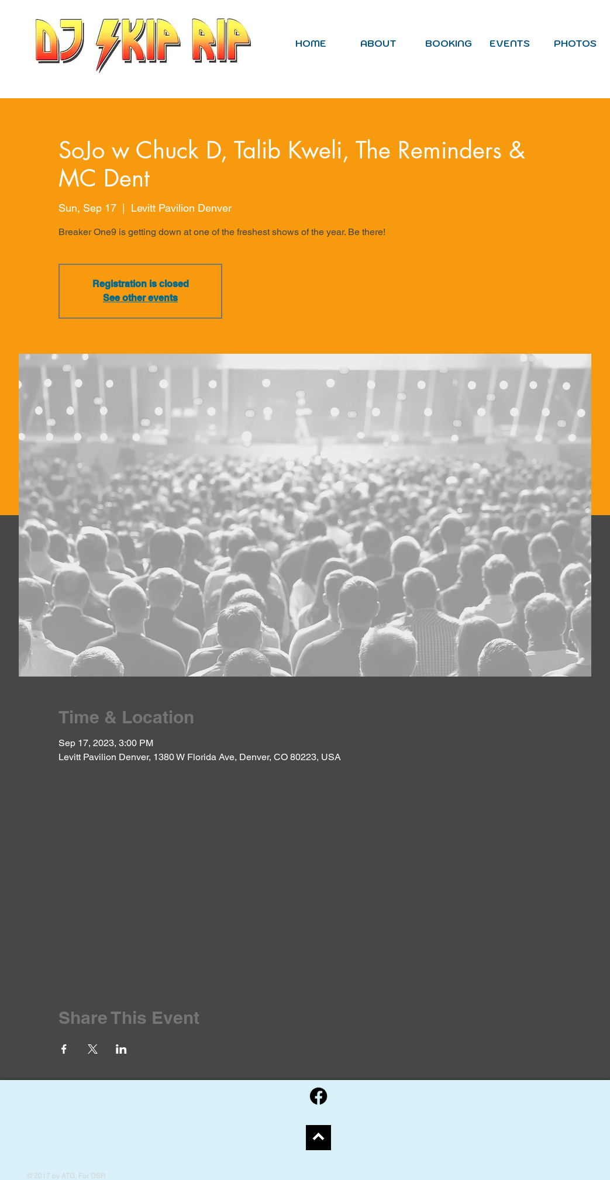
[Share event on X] (92, 1049)
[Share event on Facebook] (64, 1049)
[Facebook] (318, 1096)
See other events (140, 297)
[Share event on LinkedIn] (121, 1049)
